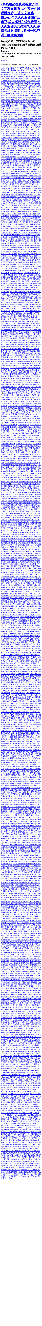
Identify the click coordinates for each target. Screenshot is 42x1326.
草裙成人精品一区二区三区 (19, 678)
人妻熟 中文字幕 (26, 279)
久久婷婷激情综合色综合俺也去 (29, 186)
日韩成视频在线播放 (32, 813)
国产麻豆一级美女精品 (22, 876)
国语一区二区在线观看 (9, 893)
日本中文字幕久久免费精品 (26, 157)
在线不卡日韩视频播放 (22, 277)
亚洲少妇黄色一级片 (10, 359)
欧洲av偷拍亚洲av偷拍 (33, 477)
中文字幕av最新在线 (25, 309)
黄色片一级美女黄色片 (9, 76)
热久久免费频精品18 (23, 226)
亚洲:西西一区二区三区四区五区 (22, 684)
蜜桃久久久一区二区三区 (29, 963)
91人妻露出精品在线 (8, 290)
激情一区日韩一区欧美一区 (26, 773)
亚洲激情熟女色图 (20, 811)
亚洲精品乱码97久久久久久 (26, 1073)
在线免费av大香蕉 (25, 536)
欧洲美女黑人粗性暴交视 (9, 868)
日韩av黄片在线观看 (33, 693)
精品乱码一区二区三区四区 (22, 114)
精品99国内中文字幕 (33, 752)
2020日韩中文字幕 (23, 410)
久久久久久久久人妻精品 (13, 450)
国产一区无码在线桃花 (26, 344)
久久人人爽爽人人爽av (21, 262)
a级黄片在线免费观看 (17, 81)
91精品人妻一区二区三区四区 (22, 252)
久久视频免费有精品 (10, 1009)
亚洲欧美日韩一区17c (8, 399)
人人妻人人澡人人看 (33, 608)
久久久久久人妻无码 (15, 140)
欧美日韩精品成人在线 (31, 397)
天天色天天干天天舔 (23, 1028)
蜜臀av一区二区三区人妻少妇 (16, 431)
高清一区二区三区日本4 (9, 1070)
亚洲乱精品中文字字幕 (14, 1081)
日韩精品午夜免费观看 (28, 691)
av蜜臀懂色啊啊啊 (32, 104)
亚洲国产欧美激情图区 (11, 992)
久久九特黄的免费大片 (16, 169)
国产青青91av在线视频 (29, 249)
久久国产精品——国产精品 (30, 427)
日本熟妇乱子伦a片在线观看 (19, 281)
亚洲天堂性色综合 (9, 642)
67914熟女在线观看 (18, 693)
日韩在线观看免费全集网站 (19, 961)
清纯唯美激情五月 (34, 100)
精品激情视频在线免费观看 (15, 340)
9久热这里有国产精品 (14, 904)
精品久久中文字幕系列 (11, 1119)
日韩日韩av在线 (13, 416)
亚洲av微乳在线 (19, 737)
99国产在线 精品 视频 (22, 1092)
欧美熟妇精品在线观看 (24, 984)
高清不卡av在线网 (31, 853)
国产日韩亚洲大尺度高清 (23, 266)
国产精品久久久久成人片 (9, 619)
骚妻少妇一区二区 (16, 273)
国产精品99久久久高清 (15, 83)
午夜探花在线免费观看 (22, 707)
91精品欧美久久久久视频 (12, 1089)
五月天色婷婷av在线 (25, 937)
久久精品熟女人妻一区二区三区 (21, 401)
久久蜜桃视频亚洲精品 (16, 1108)
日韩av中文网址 (6, 511)
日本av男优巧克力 (21, 885)
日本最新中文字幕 (32, 133)
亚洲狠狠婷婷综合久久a (11, 842)
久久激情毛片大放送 (27, 264)
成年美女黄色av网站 (8, 610)
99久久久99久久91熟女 (19, 940)
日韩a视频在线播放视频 (30, 1155)
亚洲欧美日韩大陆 (14, 378)
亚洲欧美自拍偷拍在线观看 (21, 328)
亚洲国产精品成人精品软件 (25, 906)
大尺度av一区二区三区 (26, 214)
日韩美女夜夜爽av (30, 304)
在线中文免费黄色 (34, 292)
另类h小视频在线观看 (30, 855)
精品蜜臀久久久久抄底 (27, 587)
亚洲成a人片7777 (29, 699)
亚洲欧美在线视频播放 (21, 138)
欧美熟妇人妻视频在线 (28, 260)
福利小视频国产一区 (23, 123)
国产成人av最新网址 (8, 828)
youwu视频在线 (33, 988)
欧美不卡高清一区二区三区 (17, 404)
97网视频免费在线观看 (30, 121)
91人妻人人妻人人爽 (20, 446)
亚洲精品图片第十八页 (16, 477)
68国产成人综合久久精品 (12, 121)
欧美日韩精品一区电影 (22, 1075)
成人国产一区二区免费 (27, 486)
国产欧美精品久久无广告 (23, 498)
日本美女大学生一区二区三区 (15, 463)
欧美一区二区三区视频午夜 (14, 615)
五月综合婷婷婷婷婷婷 (31, 385)
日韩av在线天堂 (22, 243)
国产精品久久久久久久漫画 (12, 942)
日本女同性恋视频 (14, 895)
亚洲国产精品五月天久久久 (16, 530)
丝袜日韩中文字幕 (17, 268)
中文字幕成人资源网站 (27, 106)
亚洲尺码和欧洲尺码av (18, 374)
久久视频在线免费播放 (12, 235)
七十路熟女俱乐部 (7, 522)
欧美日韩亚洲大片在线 (24, 718)
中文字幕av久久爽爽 (8, 832)
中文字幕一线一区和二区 (22, 93)
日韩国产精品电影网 (18, 448)
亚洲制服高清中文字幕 (18, 420)
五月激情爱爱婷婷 (22, 834)
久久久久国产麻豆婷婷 (21, 511)
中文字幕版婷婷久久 (13, 777)
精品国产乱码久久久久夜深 (14, 475)
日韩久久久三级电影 (21, 522)
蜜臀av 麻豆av (16, 697)
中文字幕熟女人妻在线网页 (24, 596)
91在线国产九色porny (24, 929)
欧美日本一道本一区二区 (12, 705)
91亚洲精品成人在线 (21, 606)
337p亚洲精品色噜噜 (31, 629)
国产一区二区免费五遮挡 (25, 399)
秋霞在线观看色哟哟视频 (24, 351)
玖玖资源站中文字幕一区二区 (15, 716)
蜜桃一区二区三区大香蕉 (23, 857)
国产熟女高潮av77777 (15, 334)
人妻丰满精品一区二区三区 (19, 1022)
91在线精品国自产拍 (20, 391)
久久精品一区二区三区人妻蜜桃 (22, 1142)
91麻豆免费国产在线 (26, 661)
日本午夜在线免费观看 (22, 686)
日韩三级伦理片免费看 (31, 370)
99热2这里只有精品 (31, 408)
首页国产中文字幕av (31, 201)
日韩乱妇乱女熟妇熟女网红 (29, 1165)
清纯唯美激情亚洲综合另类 (12, 887)
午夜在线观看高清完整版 (23, 298)
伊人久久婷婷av (33, 748)
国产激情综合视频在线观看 (10, 682)
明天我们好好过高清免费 (20, 551)
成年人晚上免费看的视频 (25, 245)
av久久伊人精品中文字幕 (9, 513)
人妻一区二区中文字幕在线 (21, 1005)
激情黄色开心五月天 (8, 528)
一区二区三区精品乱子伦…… (29, 655)
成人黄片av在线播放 (17, 743)
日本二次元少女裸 (9, 923)
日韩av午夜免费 (10, 517)
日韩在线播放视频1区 (18, 439)
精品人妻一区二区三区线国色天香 (22, 665)
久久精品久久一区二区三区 (27, 1138)
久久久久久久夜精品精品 (9, 176)
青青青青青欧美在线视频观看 (24, 171)
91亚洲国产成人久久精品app (14, 87)
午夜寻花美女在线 (11, 574)
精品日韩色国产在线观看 (18, 612)
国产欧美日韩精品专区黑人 (23, 553)
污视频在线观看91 (30, 479)
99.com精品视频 (26, 1016)
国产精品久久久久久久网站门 (15, 676)
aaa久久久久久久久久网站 (27, 562)
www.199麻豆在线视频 (30, 325)
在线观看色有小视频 (20, 555)
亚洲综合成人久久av (15, 370)
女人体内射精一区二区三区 (29, 520)
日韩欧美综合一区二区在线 (27, 549)
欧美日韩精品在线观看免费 (13, 304)
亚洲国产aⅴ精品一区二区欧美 (23, 494)
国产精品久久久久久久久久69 (28, 89)
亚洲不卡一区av (6, 1178)
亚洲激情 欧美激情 (22, 97)
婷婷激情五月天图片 (18, 1134)
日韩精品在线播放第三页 (13, 228)
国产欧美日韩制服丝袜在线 (20, 775)
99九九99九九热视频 (18, 108)
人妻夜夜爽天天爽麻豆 (25, 275)
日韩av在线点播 (16, 325)
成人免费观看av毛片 (18, 173)
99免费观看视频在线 (20, 545)
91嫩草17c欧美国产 (18, 534)
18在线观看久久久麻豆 (11, 1165)
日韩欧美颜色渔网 (9, 1003)
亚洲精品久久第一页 (23, 1083)
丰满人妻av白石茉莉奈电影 (27, 541)
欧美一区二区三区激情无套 (27, 817)
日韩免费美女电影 (27, 142)
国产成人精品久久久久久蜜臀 (15, 608)
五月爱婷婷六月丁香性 (14, 285)
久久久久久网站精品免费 (9, 880)
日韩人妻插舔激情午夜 (27, 1066)
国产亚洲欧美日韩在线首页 (22, 161)
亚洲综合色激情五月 (10, 321)
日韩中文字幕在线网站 (19, 826)
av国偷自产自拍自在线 (27, 230)
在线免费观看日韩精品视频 (22, 931)
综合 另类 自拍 (8, 127)
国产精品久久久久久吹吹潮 (23, 1106)
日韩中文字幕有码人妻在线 (10, 754)
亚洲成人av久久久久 (17, 853)
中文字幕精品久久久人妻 (25, 1153)
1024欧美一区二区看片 (31, 349)
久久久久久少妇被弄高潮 (27, 197)
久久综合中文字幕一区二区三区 (12, 479)
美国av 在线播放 (6, 102)
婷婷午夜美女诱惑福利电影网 (30, 617)
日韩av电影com (19, 104)
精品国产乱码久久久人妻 (9, 294)
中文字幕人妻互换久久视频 (10, 469)
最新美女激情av (11, 197)
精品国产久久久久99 (18, 1176)
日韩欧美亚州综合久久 (9, 387)
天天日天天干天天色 (12, 786)
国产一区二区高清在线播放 (27, 969)
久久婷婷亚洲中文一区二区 (28, 207)
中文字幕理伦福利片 (20, 971)
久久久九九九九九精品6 (14, 224)
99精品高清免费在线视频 (15, 572)
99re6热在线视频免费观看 (15, 389)
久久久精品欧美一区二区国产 (15, 878)
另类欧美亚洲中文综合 (19, 247)
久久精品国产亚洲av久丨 (20, 353)
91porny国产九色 (7, 1125)
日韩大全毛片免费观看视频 (14, 805)
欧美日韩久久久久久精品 (9, 230)
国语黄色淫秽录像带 (19, 756)
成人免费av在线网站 (26, 176)
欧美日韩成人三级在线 (33, 442)
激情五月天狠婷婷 (23, 783)
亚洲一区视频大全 (17, 467)
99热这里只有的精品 (12, 218)
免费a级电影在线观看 (17, 741)
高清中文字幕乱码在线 (24, 1060)
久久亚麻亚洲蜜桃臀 (10, 112)
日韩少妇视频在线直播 (31, 1051)
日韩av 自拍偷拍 (20, 564)
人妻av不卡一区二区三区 (21, 330)
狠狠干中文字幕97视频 (16, 1085)
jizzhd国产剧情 (16, 585)
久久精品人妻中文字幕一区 (14, 767)
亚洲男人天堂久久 (17, 311)
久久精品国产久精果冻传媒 (14, 758)
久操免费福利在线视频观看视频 (12, 760)
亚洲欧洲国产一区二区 (21, 720)
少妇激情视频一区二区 (18, 591)
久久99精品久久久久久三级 (25, 1159)
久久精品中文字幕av (30, 887)
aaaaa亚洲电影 (35, 277)
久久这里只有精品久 (32, 821)
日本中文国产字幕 (16, 699)
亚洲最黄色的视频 (26, 874)
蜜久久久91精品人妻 (30, 1058)
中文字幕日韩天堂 (11, 899)
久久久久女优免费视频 (16, 408)
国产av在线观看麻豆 (15, 1123)
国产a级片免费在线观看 (24, 1136)
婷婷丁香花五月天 (12, 1096)
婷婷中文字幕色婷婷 (27, 636)
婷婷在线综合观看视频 (19, 195)
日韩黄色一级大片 (9, 783)
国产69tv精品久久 (17, 1102)
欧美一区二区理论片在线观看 (13, 526)
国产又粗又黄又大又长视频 (31, 954)
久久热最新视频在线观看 (18, 292)
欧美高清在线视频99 (27, 492)
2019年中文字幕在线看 (9, 1011)
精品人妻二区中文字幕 (30, 705)
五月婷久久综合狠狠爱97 (18, 368)
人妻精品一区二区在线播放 (19, 640)
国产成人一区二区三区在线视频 (14, 435)
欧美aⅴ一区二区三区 (20, 819)
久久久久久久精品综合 (28, 745)
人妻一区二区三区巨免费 (17, 406)
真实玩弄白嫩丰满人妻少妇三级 (16, 332)
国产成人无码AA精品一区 (31, 581)
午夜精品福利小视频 (15, 241)
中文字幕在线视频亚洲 (26, 209)
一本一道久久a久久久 (12, 1064)
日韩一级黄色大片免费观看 (24, 986)
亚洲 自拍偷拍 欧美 (19, 515)
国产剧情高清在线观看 (26, 192)
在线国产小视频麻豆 (8, 372)
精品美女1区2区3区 (26, 237)
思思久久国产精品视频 (31, 285)
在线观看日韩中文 (25, 220)
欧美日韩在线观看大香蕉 (9, 503)
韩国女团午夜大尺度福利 (17, 119)
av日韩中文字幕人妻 (31, 273)
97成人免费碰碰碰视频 (22, 361)
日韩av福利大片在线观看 (25, 471)
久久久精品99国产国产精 (15, 659)
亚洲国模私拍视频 (29, 733)
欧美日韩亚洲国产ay (24, 517)
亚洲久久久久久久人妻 (27, 78)
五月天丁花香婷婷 (16, 131)
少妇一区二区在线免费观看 (27, 76)
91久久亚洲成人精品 (25, 948)
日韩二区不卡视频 (24, 625)
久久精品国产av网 (25, 1113)
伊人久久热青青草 (19, 752)
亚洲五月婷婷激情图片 (18, 975)
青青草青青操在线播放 (30, 794)
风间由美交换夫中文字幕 (12, 980)
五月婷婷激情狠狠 (9, 157)
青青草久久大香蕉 (31, 169)
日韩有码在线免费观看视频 (28, 1009)
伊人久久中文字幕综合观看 (28, 203)
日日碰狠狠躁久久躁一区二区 (15, 1127)
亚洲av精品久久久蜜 (8, 226)
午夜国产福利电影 (20, 1149)
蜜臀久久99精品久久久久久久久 (27, 296)
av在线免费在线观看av (21, 579)
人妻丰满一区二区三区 (28, 235)
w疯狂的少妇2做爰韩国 (28, 454)
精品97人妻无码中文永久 (25, 610)
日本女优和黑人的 (32, 306)
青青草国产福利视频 (30, 849)
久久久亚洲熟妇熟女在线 (13, 1058)
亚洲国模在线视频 (14, 838)
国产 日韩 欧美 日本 (8, 351)
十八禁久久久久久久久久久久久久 (26, 190)
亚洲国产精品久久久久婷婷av (26, 832)
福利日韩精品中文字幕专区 (20, 589)
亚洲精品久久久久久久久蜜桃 (16, 412)
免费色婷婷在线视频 (12, 249)
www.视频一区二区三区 (25, 642)
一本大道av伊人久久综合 (28, 95)
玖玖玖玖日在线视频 (25, 739)
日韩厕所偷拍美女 (26, 786)
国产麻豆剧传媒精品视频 (18, 748)
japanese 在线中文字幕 (29, 895)
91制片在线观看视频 (25, 321)
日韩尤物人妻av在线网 (16, 433)
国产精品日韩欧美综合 (11, 1098)
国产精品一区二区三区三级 (16, 133)
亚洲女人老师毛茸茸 (18, 621)
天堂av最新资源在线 (21, 712)
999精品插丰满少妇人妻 (14, 771)
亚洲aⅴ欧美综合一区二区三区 (16, 338)
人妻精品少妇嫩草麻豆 (28, 1098)
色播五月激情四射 (15, 967)
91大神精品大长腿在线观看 (10, 1170)
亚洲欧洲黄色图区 (30, 982)
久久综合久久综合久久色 (15, 891)
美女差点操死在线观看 (10, 313)
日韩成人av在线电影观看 (18, 729)
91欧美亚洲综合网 (31, 342)
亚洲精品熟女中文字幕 (22, 925)
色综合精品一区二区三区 (31, 1168)
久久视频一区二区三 (15, 85)
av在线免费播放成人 (21, 135)
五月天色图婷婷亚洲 (12, 927)
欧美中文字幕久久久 (21, 366)
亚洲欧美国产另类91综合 (26, 893)
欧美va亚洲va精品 (9, 243)
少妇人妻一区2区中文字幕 (25, 507)
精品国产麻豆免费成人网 (27, 809)
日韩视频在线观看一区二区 (17, 283)
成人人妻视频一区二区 (28, 416)
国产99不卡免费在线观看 (28, 488)
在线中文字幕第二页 (21, 921)
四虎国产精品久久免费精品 (22, 102)
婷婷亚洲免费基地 (7, 135)
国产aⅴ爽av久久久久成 (31, 680)
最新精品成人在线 (32, 737)
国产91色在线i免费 (23, 376)
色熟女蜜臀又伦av (28, 646)
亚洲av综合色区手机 (29, 653)
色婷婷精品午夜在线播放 (21, 159)
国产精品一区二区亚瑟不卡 (17, 703)
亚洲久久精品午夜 (28, 1089)
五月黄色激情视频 (21, 300)
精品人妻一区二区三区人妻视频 (17, 912)
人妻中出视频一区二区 (9, 437)
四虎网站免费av (8, 1130)
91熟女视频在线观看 (25, 916)
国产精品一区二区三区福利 (25, 1026)
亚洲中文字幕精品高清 (22, 116)
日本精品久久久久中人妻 (12, 581)
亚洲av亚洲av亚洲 (19, 990)
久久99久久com (13, 95)
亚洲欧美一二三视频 (10, 948)
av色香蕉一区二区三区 (32, 87)
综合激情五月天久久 (18, 148)
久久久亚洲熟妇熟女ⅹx (19, 1079)
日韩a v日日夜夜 (15, 1155)
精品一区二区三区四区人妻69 (20, 317)
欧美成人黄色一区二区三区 (19, 570)
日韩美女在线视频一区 (9, 549)
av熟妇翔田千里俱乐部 (9, 188)
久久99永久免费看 (24, 800)
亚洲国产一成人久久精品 (12, 1104)
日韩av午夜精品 (23, 425)
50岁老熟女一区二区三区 (15, 859)
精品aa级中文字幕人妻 (25, 1077)
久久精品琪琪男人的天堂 (14, 600)
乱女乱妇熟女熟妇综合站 (17, 524)
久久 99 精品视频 (7, 956)
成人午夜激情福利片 (32, 891)
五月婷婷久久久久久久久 (15, 442)
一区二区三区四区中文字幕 (22, 724)
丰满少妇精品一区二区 (20, 199)
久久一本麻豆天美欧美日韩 (12, 1051)
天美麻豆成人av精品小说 (30, 838)
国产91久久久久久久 (18, 473)
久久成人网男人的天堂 (26, 91)
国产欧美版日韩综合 (17, 460)
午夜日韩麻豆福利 (11, 916)
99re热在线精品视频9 (32, 758)
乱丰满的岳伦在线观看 (19, 144)
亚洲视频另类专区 (17, 414)
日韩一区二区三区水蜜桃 (32, 228)
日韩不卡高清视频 (14, 180)
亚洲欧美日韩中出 (22, 372)
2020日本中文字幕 (12, 627)
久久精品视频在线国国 (14, 146)
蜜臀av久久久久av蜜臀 (33, 526)
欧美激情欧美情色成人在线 (27, 815)
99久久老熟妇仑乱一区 (9, 815)
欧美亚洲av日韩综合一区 (13, 397)
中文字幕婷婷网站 (32, 501)
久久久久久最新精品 (19, 764)
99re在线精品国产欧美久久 (12, 393)
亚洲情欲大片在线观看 (11, 874)
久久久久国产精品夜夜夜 (26, 254)
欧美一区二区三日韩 (21, 701)
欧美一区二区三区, (9, 722)
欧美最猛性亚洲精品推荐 (21, 1018)
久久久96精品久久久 (25, 112)
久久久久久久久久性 (28, 796)
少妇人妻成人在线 (12, 691)
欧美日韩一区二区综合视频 (24, 543)
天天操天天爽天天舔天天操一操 (12, 982)
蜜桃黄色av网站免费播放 (28, 218)
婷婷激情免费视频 (11, 165)
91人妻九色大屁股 (24, 165)
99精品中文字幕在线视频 (17, 501)
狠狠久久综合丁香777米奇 (23, 127)
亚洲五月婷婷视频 (29, 496)
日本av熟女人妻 (13, 488)
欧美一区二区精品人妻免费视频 (16, 110)
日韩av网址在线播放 (8, 444)
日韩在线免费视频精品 (9, 994)
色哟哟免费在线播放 (10, 593)
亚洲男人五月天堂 (32, 173)
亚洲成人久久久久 (12, 492)
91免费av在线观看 (12, 264)
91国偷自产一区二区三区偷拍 (18, 152)
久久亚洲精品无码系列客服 (21, 726)
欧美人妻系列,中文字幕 (16, 1117)
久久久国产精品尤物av (14, 349)
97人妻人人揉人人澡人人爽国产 (27, 509)
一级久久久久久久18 (8, 840)
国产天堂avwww (27, 363)
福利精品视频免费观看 (29, 1064)
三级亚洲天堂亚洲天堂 (26, 566)
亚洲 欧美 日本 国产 (8, 836)
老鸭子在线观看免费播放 (15, 125)
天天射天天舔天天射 (17, 184)
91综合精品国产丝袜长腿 (31, 585)
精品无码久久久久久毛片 (21, 650)
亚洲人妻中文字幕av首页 (15, 558)
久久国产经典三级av (20, 380)
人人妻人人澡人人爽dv (31, 1081)
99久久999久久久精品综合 (19, 1039)
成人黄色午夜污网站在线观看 (11, 1168)
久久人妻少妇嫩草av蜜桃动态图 (18, 1151)
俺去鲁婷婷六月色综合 (9, 89)
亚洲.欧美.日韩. (15, 427)
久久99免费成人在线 (33, 534)
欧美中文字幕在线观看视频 (13, 395)
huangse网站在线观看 (23, 290)
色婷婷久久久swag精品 (28, 271)
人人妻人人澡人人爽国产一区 (13, 423)
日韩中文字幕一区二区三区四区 (22, 239)
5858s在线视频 (32, 716)
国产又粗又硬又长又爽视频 (10, 279)
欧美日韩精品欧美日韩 (26, 851)
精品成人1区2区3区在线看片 (11, 1024)
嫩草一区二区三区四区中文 (28, 313)
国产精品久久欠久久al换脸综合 (16, 336)
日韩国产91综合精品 (8, 824)
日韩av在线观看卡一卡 (19, 211)
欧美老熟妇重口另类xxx (27, 513)
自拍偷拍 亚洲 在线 (18, 347)
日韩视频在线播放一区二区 (16, 1001)
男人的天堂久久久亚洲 (17, 306)
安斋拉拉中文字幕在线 (30, 539)
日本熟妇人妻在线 (9, 245)
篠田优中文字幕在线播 (14, 201)
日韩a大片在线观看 (13, 963)
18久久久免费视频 (12, 532)
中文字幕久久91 (16, 855)
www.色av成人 (16, 484)
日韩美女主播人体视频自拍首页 (27, 287)
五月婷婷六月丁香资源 (24, 429)
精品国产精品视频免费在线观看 (19, 790)
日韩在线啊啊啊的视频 (32, 224)
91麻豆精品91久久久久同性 (17, 933)
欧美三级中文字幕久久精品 (27, 188)
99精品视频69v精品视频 (26, 672)
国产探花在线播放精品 (20, 731)
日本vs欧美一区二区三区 (14, 357)
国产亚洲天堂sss (13, 520)
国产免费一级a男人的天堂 (27, 604)
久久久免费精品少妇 (21, 889)
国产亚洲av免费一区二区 (19, 222)
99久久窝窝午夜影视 (10, 604)
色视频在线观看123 (15, 539)
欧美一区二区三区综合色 (12, 794)
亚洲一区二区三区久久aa (12, 142)
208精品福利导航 (25, 619)
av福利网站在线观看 (30, 450)
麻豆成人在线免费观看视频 (27, 1172)
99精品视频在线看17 (25, 456)
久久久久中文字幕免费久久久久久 (28, 830)
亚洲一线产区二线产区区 (26, 1157)
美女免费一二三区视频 (30, 1104)
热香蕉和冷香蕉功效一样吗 (28, 1070)
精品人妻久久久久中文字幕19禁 (28, 205)
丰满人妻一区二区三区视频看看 (17, 458)
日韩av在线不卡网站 (20, 1125)
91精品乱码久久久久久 (26, 593)
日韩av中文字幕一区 (20, 952)
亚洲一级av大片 (27, 378)
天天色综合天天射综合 (24, 583)
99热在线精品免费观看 (22, 648)
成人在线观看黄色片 (12, 547)
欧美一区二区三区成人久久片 (30, 627)
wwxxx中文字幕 (6, 159)
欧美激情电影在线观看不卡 (19, 163)
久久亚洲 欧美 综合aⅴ (17, 644)
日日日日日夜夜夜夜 (32, 467)
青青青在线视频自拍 (12, 271)
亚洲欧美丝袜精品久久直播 (28, 868)
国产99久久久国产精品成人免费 (17, 382)
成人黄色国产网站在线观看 (16, 150)
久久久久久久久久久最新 (12, 363)
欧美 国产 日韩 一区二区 (15, 154)
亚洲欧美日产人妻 (27, 842)
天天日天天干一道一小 (29, 682)
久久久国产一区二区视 (24, 444)
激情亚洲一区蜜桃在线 (14, 1032)
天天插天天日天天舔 (20, 129)
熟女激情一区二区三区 (22, 178)
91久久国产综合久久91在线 (29, 547)
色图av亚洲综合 (16, 733)
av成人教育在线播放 (27, 560)
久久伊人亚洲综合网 (15, 680)
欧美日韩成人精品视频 (19, 100)
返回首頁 (4, 61)
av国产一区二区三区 (12, 260)
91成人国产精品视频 (25, 1043)
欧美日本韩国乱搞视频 (26, 359)
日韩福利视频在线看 (26, 503)
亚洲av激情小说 (10, 773)
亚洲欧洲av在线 (6, 657)
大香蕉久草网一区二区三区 (24, 452)
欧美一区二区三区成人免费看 (18, 1020)
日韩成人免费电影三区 (14, 496)
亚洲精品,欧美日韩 (29, 182)
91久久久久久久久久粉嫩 (9, 207)
